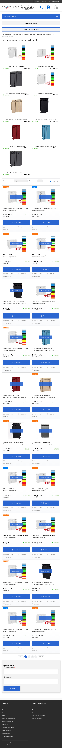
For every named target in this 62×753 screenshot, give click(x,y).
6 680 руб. (8, 308)
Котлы (3, 715)
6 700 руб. (37, 308)
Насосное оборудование (8, 727)
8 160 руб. (8, 542)
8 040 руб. (37, 495)
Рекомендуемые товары (38, 715)
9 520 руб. (8, 589)
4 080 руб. (8, 215)
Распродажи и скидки (37, 712)
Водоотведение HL (6, 710)
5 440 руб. (37, 261)
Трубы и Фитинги (6, 730)
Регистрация (55, 1)
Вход (49, 1)
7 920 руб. (8, 495)
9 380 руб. (37, 542)
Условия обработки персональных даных (12, 744)
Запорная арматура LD (8, 742)
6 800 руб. (8, 355)
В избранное (7, 230)
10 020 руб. (37, 589)
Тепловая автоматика (7, 707)
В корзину (16, 222)
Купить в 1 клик (8, 227)
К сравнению (22, 227)
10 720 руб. (37, 636)
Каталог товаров (31, 16)
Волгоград (43, 1)
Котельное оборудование (8, 718)
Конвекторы (5, 724)
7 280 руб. (37, 355)
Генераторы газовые (7, 736)
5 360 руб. (8, 261)
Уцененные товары (37, 718)
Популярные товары (37, 710)
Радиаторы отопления (7, 721)
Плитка (4, 739)
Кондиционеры (6, 733)
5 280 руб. (37, 215)
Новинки (34, 707)
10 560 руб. (8, 636)
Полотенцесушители (7, 712)
